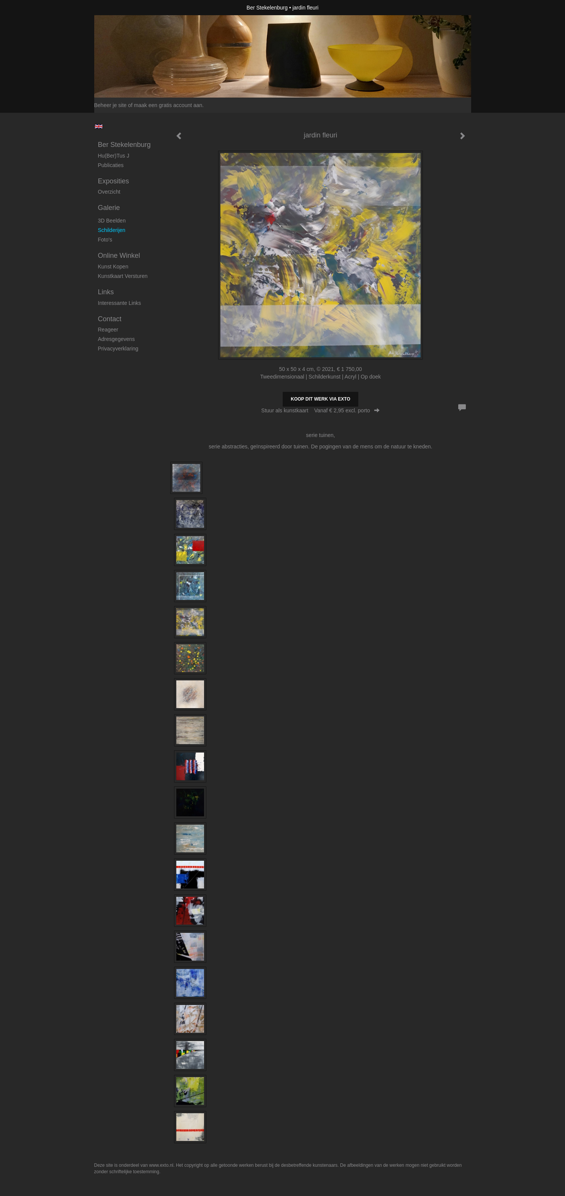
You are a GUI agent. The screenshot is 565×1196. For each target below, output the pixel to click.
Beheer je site (110, 105)
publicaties (111, 165)
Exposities (113, 181)
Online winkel (119, 255)
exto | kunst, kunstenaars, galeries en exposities (115, 7)
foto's (105, 240)
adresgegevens (116, 339)
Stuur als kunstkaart (320, 410)
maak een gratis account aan (168, 105)
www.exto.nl (161, 1165)
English (98, 126)
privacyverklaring (118, 349)
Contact (110, 319)
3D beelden (112, 221)
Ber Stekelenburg (267, 8)
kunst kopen (113, 266)
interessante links (119, 303)
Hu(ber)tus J (114, 156)
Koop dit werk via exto (320, 399)
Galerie (109, 207)
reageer (108, 330)
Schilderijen (111, 230)
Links (106, 292)
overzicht (109, 192)
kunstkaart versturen (123, 276)
